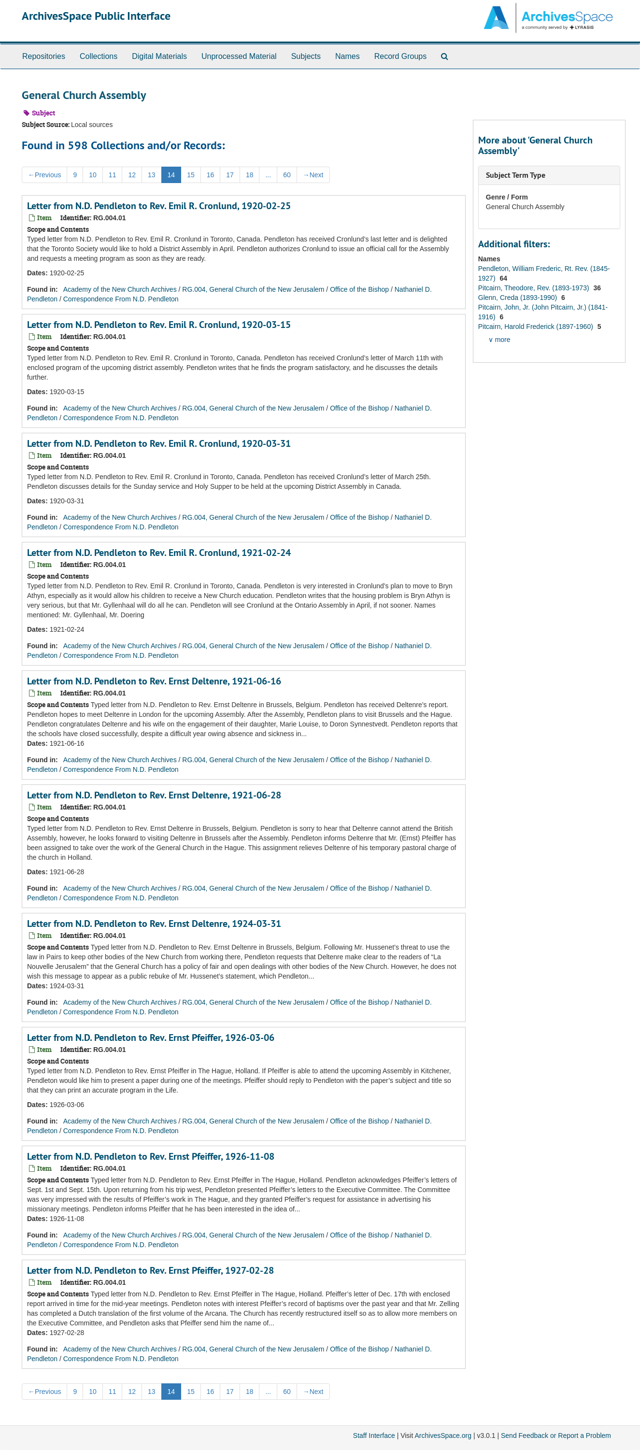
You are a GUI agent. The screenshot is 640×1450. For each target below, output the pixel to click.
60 (287, 175)
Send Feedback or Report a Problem (556, 1435)
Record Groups (400, 56)
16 (210, 175)
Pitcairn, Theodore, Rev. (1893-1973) (534, 288)
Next (313, 175)
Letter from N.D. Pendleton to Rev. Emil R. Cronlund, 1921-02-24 (159, 552)
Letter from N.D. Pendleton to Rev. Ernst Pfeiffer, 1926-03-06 (150, 1037)
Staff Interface (374, 1435)
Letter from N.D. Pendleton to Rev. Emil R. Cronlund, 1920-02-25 (159, 205)
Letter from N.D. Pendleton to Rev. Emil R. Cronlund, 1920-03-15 (159, 324)
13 (152, 175)
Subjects (306, 56)
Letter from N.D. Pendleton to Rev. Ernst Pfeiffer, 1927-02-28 (150, 1270)
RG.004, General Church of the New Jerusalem (253, 289)
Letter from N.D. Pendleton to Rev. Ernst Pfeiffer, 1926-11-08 (150, 1156)
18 (250, 175)
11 (112, 175)
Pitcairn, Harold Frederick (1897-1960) (536, 326)
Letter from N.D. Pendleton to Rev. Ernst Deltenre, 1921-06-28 (154, 795)
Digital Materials (159, 56)
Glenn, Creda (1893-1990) (518, 297)
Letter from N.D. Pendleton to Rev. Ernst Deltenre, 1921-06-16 (154, 681)
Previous (44, 175)
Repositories (43, 56)
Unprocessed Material (239, 56)
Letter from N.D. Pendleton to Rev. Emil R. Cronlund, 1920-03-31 (159, 443)
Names (347, 56)
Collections (98, 56)
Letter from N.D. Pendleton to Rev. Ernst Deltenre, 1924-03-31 (154, 923)
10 (93, 175)
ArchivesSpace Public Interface (96, 15)
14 (171, 175)
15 (191, 175)
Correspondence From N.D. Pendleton (121, 299)
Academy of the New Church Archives (120, 289)
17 (230, 175)
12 (132, 175)
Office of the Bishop (359, 289)
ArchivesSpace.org (442, 1435)
